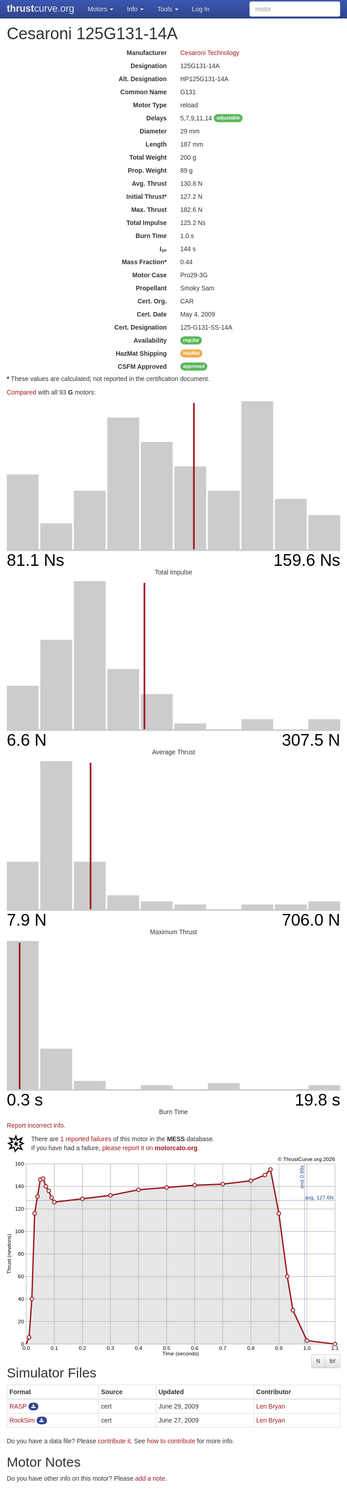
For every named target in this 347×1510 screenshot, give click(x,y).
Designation (149, 65)
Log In (201, 9)
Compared (21, 392)
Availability (150, 340)
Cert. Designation (140, 327)
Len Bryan (270, 1406)
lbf (332, 1361)
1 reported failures (86, 1139)
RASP (18, 1406)
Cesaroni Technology (209, 52)
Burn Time (151, 235)
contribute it (114, 1441)
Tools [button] (167, 9)
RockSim (22, 1420)
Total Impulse (147, 222)
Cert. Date (152, 314)
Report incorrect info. (36, 1125)
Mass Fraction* (144, 262)
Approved (142, 366)
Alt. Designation (142, 79)
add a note (150, 1478)
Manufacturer (147, 52)
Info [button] (135, 9)
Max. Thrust (149, 209)
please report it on (149, 1148)
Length (156, 144)
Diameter (153, 131)
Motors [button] (100, 9)
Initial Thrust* (147, 196)
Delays (156, 118)
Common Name (143, 92)
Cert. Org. (152, 301)
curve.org (40, 8)
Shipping (141, 353)
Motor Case (149, 275)
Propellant (151, 288)
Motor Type (150, 105)
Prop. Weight (147, 170)
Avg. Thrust (149, 183)
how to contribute (171, 1441)
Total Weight (148, 157)
